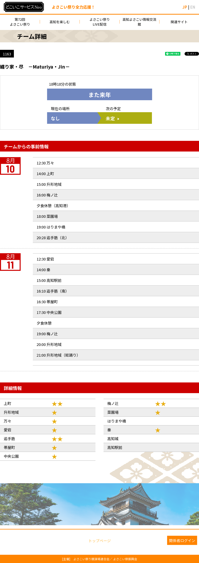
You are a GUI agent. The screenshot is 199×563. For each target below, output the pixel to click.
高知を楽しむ (60, 21)
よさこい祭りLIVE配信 (99, 22)
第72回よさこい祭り (20, 22)
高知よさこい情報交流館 (139, 22)
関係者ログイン (182, 540)
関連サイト (179, 21)
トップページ (99, 540)
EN (192, 7)
